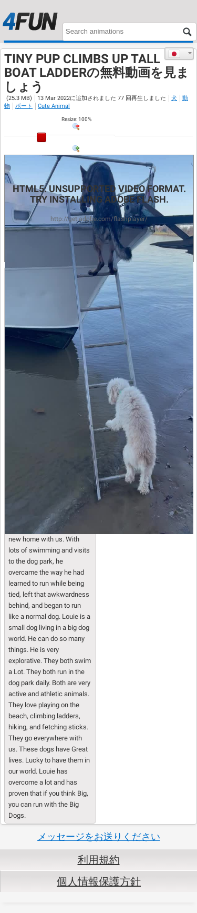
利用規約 (99, 860)
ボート (24, 106)
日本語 (174, 53)
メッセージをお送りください (98, 836)
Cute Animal (54, 106)
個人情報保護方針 (99, 881)
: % (76, 119)
